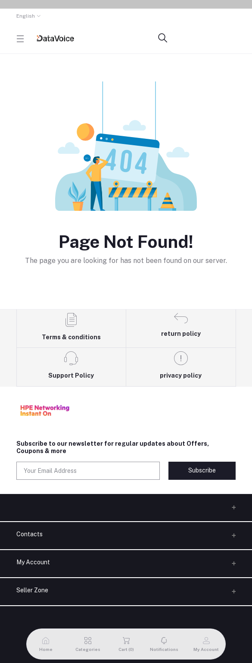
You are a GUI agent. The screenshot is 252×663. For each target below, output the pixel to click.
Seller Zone (32, 590)
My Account (33, 562)
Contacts (29, 534)
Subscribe (202, 470)
